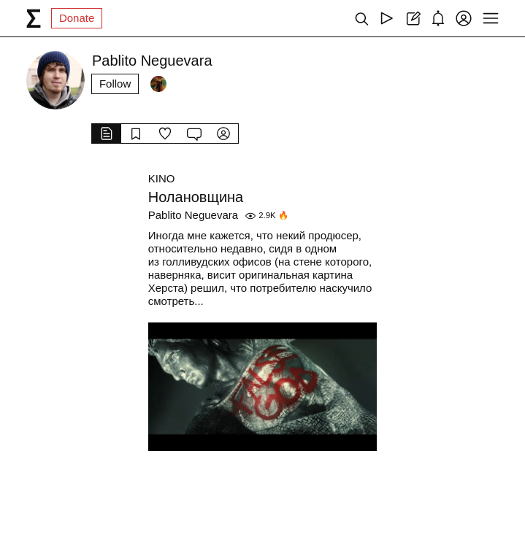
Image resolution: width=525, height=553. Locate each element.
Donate (76, 18)
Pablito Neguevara (193, 215)
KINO (161, 178)
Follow (115, 83)
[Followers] (158, 83)
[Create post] (412, 18)
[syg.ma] (33, 18)
